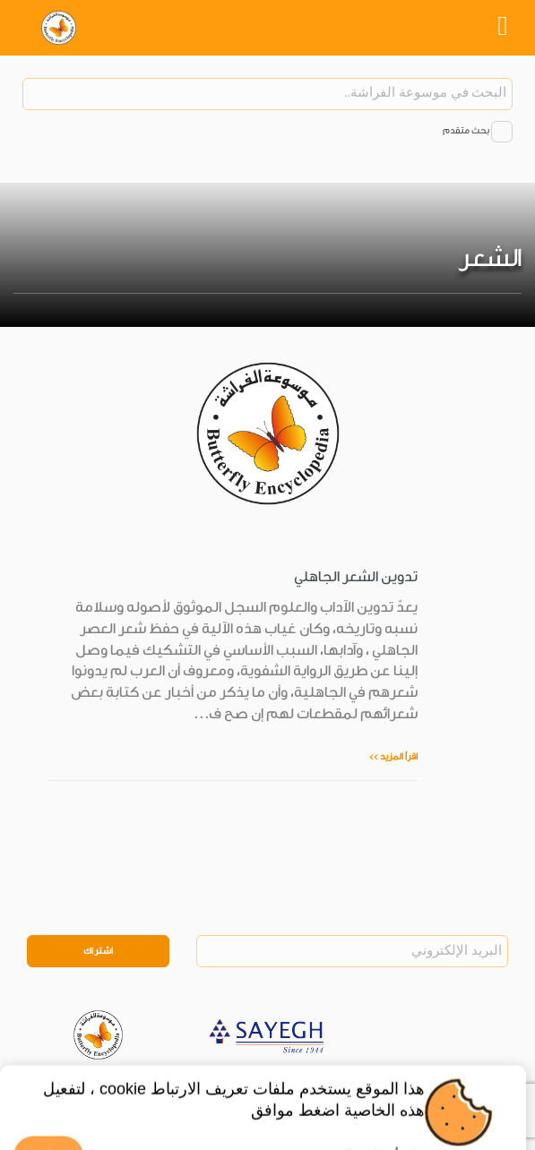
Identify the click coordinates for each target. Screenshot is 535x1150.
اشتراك (98, 951)
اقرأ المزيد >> (393, 756)
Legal (197, 1082)
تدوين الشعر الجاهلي (356, 577)
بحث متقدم (466, 130)
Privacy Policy (137, 1082)
